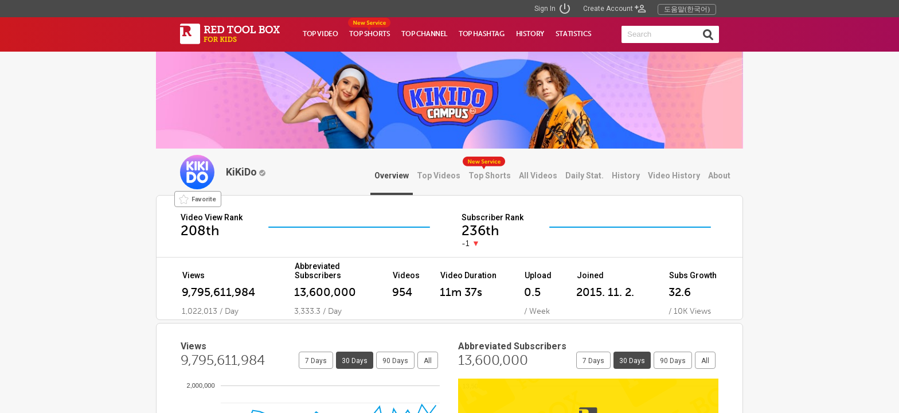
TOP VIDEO (320, 34)
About (719, 175)
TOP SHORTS (369, 34)
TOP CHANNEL (424, 34)
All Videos (538, 175)
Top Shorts (489, 175)
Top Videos (438, 175)
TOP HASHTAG (482, 34)
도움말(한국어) (687, 9)
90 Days (395, 361)
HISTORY (530, 34)
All (428, 361)
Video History (674, 175)
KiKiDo (245, 172)
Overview (391, 175)
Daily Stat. (584, 175)
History (626, 175)
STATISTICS (574, 34)
